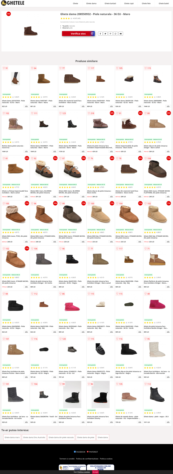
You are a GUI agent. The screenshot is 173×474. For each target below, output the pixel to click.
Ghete (75, 3)
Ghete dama (91, 3)
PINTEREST (92, 452)
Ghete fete (146, 3)
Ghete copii (129, 3)
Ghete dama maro (12, 437)
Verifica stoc (83, 33)
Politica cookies (106, 459)
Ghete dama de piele (85, 437)
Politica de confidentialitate (87, 459)
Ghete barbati (110, 3)
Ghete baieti (164, 3)
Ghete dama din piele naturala (61, 437)
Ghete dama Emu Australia (34, 437)
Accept (95, 472)
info (26, 106)
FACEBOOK (79, 452)
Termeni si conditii (67, 459)
